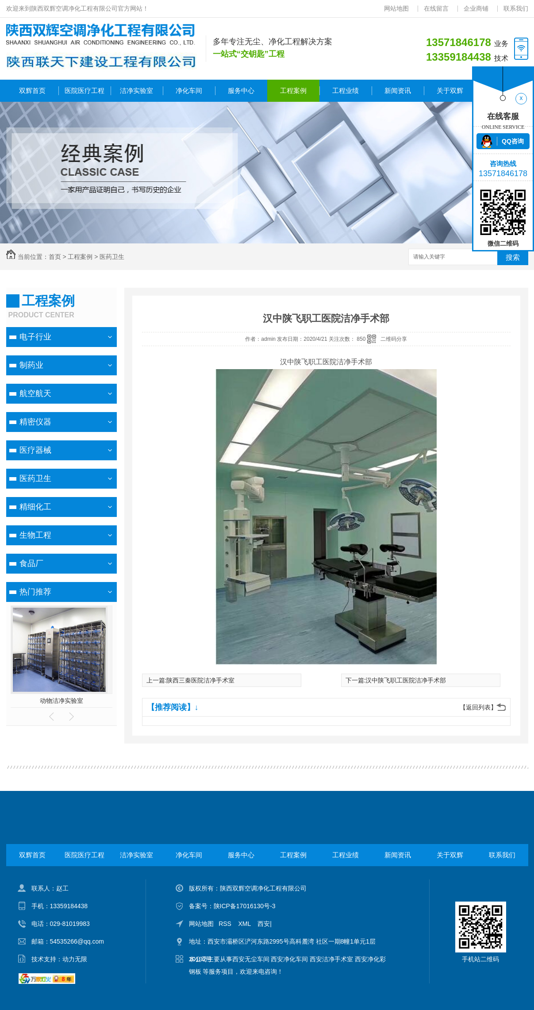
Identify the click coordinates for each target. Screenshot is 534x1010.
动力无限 (74, 959)
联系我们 (515, 8)
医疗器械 (35, 450)
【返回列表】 (478, 707)
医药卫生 (112, 256)
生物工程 (35, 535)
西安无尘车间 (250, 959)
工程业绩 (345, 90)
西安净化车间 (289, 959)
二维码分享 (393, 339)
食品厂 (31, 563)
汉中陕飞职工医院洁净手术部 (405, 680)
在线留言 (436, 8)
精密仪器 (35, 421)
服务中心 (241, 90)
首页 (55, 256)
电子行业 (35, 336)
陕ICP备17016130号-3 (245, 906)
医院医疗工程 (84, 90)
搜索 (513, 257)
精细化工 (35, 506)
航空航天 (35, 393)
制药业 (31, 365)
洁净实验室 (136, 90)
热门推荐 (35, 591)
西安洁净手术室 (331, 959)
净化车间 (189, 90)
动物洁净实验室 (61, 700)
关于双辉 (450, 90)
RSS (226, 923)
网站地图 (396, 8)
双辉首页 (32, 90)
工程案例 (293, 90)
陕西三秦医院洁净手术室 (200, 680)
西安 (263, 923)
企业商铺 (476, 8)
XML (245, 923)
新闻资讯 (397, 90)
